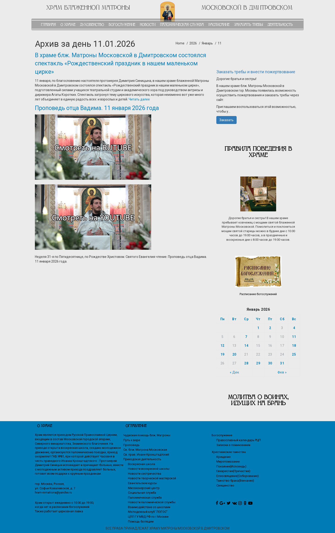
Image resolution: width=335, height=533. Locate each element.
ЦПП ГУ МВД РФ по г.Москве (148, 516)
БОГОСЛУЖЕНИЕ (122, 25)
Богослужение (222, 435)
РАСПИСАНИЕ (218, 25)
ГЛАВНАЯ (48, 25)
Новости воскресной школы (148, 468)
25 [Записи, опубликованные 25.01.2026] (294, 354)
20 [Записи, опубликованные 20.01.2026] (234, 354)
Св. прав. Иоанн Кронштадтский (146, 454)
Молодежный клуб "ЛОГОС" (148, 511)
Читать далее (139, 99)
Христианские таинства (229, 452)
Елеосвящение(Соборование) (237, 476)
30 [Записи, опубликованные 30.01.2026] (270, 363)
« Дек (234, 372)
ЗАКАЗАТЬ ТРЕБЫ (248, 25)
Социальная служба (142, 492)
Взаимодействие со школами (149, 507)
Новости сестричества (144, 473)
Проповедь (131, 445)
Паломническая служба (145, 497)
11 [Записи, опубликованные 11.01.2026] (294, 337)
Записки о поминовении (233, 445)
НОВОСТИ (147, 25)
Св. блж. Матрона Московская (145, 449)
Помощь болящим (141, 521)
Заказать (226, 120)
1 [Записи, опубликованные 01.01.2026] (258, 328)
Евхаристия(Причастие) (233, 471)
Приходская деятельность (142, 459)
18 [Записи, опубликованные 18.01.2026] (294, 345)
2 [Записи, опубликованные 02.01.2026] (270, 328)
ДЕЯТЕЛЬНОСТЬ (280, 25)
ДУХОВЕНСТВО (92, 25)
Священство (225, 485)
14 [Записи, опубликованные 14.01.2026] (246, 345)
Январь (207, 43)
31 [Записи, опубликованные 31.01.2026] (282, 363)
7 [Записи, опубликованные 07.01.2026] (246, 337)
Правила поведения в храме (258, 151)
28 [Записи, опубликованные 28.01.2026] (246, 363)
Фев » (282, 372)
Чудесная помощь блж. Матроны (146, 435)
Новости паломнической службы (151, 502)
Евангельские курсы (142, 483)
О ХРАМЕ (67, 25)
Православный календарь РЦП (238, 440)
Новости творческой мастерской (152, 478)
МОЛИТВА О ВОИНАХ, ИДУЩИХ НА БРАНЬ (258, 400)
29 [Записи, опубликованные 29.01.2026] (258, 363)
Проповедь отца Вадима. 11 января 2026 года (97, 108)
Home (180, 43)
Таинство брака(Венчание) (235, 480)
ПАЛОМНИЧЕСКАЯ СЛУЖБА (182, 25)
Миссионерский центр (144, 488)
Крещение (223, 457)
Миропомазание (228, 461)
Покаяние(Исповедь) (231, 466)
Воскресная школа (141, 464)
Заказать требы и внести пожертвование (255, 71)
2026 (193, 43)
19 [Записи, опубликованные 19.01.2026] (222, 354)
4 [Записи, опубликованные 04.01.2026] (294, 328)
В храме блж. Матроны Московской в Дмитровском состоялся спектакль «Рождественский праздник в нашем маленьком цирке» (120, 63)
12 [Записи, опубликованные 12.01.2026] (222, 345)
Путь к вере (131, 440)
